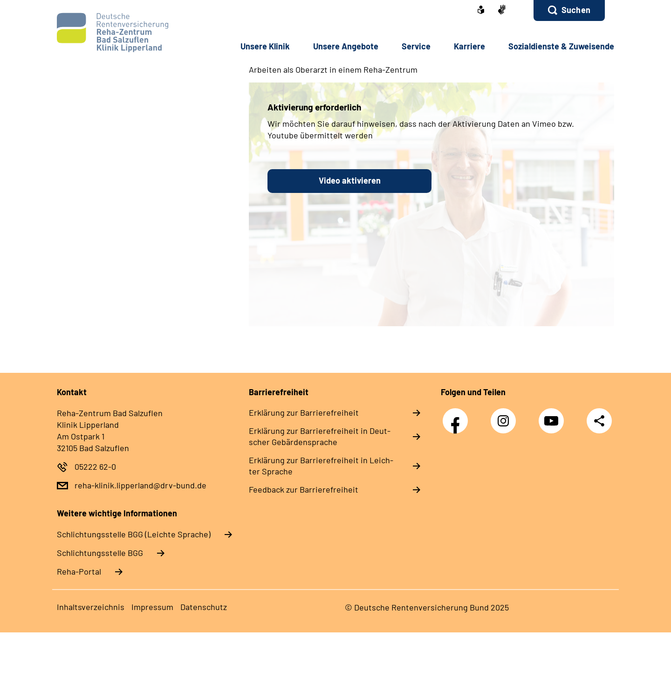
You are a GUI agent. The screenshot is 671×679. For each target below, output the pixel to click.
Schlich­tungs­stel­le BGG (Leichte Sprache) (134, 534)
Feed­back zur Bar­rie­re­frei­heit (303, 489)
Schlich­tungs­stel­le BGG (100, 553)
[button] (569, 10)
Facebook (457, 416)
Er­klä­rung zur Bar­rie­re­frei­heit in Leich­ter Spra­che (321, 465)
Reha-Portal (79, 571)
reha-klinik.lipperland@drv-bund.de (140, 485)
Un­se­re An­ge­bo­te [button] (345, 46)
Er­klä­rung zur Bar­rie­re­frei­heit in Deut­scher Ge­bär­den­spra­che (319, 436)
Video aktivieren (350, 180)
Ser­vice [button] (416, 46)
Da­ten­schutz (203, 607)
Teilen (599, 421)
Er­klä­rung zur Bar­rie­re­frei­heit (304, 412)
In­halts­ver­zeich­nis (90, 607)
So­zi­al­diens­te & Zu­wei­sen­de (561, 46)
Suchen (575, 10)
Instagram (505, 416)
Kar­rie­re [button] (469, 46)
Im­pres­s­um (152, 607)
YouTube (553, 416)
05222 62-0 (95, 466)
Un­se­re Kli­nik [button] (265, 46)
